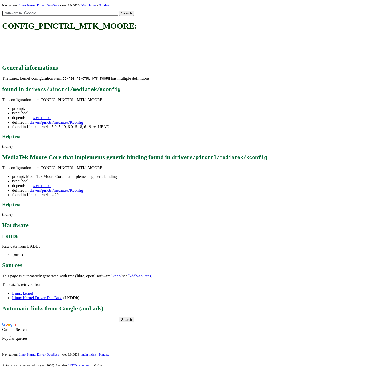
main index (88, 355)
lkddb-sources (139, 276)
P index (104, 5)
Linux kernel (22, 293)
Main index (89, 5)
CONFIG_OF (42, 117)
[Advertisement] (94, 47)
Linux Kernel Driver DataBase (39, 5)
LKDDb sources (78, 365)
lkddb (116, 276)
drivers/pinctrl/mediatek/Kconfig (56, 122)
